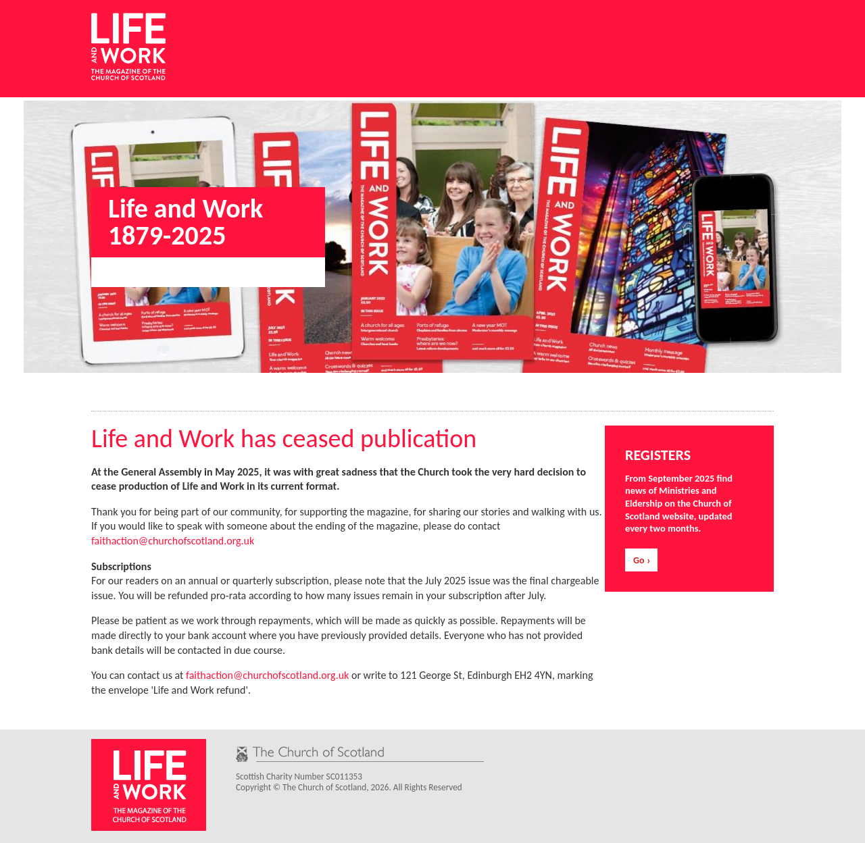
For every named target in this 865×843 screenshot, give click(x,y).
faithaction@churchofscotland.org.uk (172, 540)
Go (638, 560)
